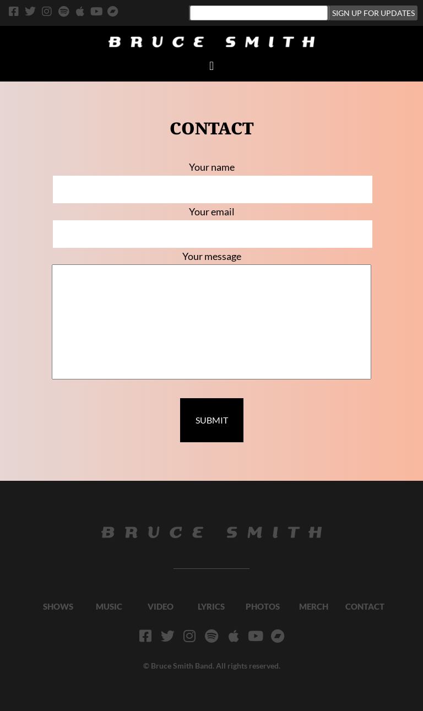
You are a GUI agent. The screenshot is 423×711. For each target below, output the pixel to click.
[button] (211, 66)
